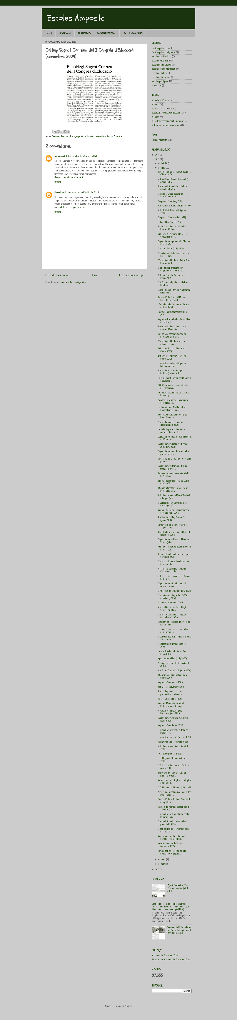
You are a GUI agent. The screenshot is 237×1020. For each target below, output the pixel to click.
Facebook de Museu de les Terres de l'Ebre (171, 959)
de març (162, 864)
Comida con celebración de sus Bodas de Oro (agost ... (172, 852)
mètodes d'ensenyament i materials (168, 121)
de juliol (162, 163)
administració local (160, 100)
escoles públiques (160, 81)
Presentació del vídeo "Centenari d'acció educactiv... (172, 570)
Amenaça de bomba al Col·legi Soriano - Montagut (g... (171, 837)
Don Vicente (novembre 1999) (171, 687)
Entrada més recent (57, 275)
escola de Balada (159, 73)
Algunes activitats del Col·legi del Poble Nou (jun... (173, 416)
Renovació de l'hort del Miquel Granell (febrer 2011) (171, 298)
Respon (57, 182)
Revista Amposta (114, 136)
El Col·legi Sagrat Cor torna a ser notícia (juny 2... (172, 504)
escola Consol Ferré (161, 60)
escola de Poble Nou (161, 77)
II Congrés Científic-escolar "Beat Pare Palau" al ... (173, 489)
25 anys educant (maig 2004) (170, 602)
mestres (155, 117)
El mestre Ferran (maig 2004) (171, 248)
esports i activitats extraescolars (91, 136)
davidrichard (60, 192)
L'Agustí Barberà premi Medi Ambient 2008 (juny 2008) (174, 445)
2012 (157, 869)
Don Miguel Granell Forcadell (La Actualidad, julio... (172, 188)
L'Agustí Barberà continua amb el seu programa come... (174, 452)
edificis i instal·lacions (162, 108)
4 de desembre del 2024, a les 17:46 (81, 156)
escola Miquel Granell (161, 65)
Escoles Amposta (76, 18)
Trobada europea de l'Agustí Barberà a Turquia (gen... (174, 497)
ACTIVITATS (84, 33)
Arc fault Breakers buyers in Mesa (69, 207)
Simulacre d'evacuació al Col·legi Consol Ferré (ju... (172, 235)
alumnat (155, 104)
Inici (94, 275)
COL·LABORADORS (133, 33)
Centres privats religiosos (63, 136)
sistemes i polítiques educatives (166, 125)
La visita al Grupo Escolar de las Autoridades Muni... (172, 195)
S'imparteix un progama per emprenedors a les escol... (171, 269)
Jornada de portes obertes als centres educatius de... (171, 430)
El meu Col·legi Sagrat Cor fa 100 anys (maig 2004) (173, 597)
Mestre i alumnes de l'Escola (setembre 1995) (170, 845)
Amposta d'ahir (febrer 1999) (170, 725)
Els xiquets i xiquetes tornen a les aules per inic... (173, 630)
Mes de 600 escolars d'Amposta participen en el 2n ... (172, 335)
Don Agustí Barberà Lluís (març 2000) (174, 670)
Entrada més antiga (131, 275)
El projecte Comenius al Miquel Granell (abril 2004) (172, 616)
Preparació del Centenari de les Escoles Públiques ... (172, 228)
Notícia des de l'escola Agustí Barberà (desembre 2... (171, 372)
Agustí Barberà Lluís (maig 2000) (172, 658)
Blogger (128, 1006)
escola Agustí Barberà (161, 56)
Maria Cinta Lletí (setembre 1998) (173, 742)
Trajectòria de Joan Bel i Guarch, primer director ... (172, 774)
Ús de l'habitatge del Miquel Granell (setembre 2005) (174, 533)
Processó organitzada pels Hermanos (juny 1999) (170, 712)
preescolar (156, 85)
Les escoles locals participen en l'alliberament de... (172, 364)
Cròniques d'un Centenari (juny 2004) (174, 591)
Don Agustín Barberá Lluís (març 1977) (174, 205)
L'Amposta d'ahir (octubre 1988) (172, 217)
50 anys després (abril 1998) (170, 753)
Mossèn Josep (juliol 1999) (170, 699)
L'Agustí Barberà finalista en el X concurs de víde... (172, 585)
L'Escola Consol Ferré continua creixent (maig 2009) (171, 423)
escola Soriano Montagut (163, 69)
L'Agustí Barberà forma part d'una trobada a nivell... (172, 467)
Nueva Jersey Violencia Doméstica (70, 177)
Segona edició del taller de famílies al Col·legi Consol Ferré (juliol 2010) (179, 930)
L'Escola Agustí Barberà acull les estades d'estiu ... (172, 342)
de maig (162, 859)
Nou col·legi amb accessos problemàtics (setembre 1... (171, 693)
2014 (157, 154)
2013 (157, 159)
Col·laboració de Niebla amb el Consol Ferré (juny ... (172, 408)
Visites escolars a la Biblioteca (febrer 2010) (171, 350)
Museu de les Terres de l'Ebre (165, 955)
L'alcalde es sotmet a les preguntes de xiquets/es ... (173, 401)
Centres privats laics (161, 48)
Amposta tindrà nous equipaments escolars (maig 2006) (173, 511)
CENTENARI (65, 33)
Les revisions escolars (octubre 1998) (174, 737)
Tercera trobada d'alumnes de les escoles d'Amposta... (172, 328)
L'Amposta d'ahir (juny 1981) (170, 201)
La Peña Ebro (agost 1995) (169, 222)
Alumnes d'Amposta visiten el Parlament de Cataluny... (171, 704)
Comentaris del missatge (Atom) (73, 282)
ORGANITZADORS (106, 33)
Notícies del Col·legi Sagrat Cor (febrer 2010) (172, 357)
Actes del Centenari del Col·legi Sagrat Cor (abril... (172, 608)
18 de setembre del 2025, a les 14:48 (83, 192)
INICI (48, 33)
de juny (162, 168)
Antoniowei (59, 156)
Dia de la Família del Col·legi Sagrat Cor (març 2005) (174, 555)
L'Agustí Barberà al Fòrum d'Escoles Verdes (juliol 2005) (178, 888)
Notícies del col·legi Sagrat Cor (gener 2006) (172, 519)
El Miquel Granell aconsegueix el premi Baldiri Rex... (172, 823)
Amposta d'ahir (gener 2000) (170, 682)
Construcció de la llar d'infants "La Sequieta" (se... (173, 526)
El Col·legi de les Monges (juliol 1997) (174, 787)
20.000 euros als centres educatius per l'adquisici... (173, 386)
